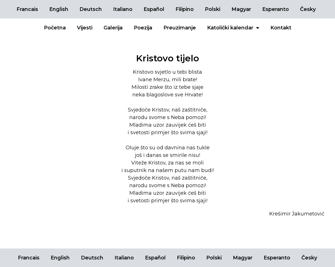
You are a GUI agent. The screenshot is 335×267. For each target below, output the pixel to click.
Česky (308, 9)
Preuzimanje (179, 28)
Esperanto (275, 9)
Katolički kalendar (233, 27)
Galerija (113, 28)
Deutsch (90, 9)
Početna (55, 28)
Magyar (241, 9)
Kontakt (280, 28)
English (58, 9)
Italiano (122, 9)
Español (154, 9)
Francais (27, 9)
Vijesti (84, 28)
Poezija (143, 28)
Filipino (184, 9)
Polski (212, 9)
